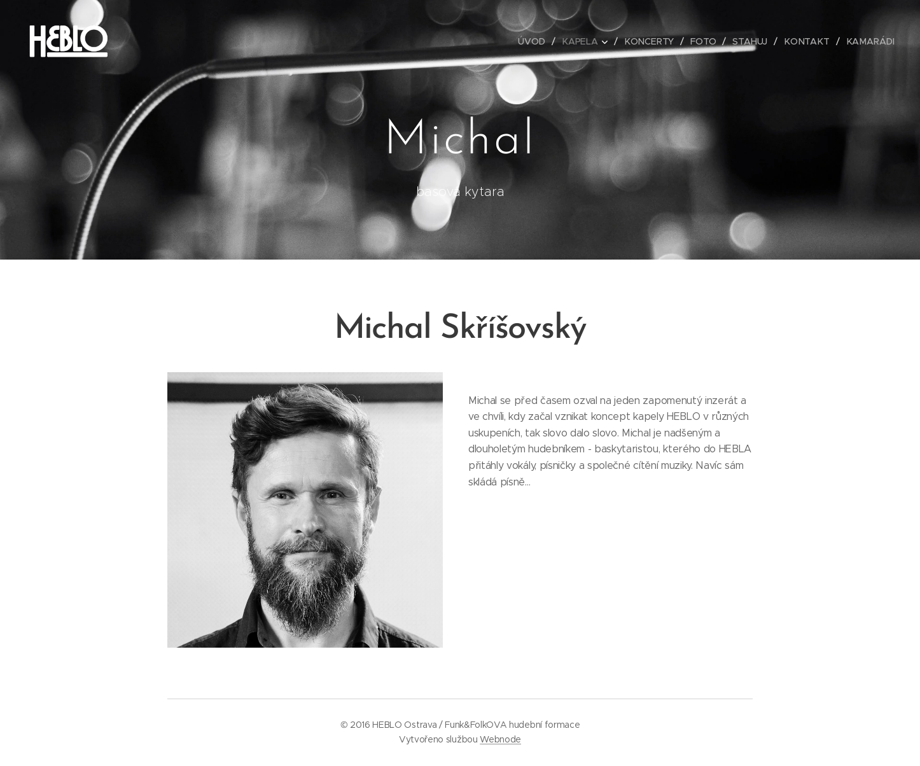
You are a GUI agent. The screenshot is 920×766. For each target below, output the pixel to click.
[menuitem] (537, 41)
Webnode (500, 739)
